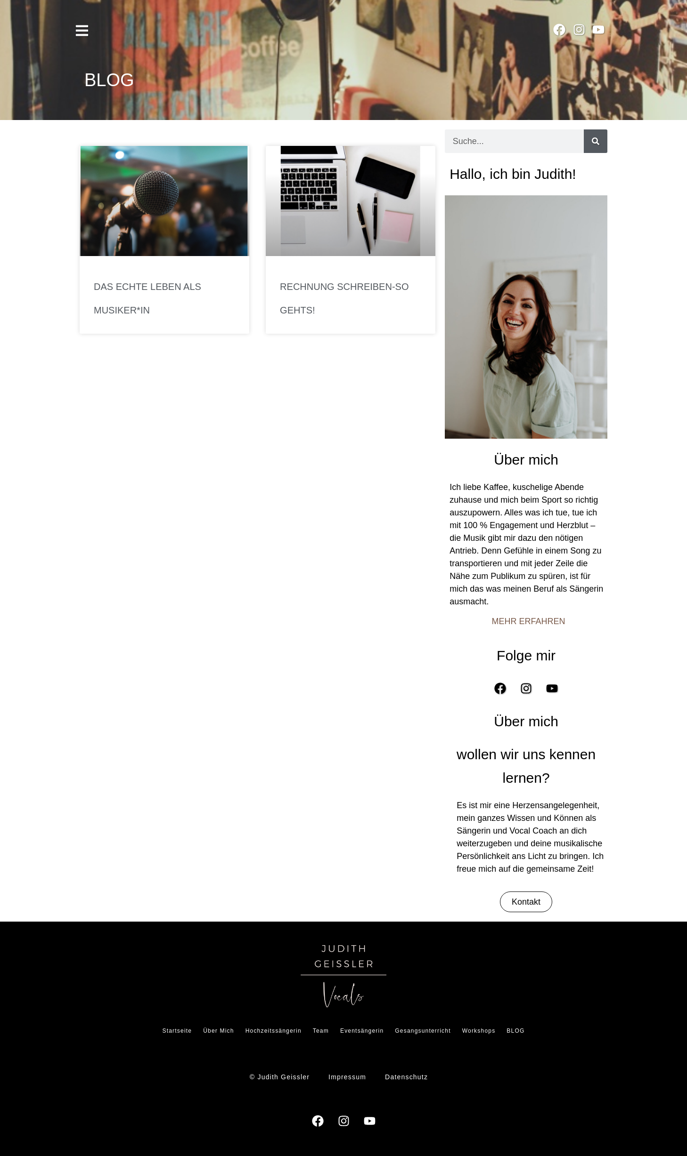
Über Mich (218, 1031)
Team (321, 1031)
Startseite (177, 1031)
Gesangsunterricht (422, 1031)
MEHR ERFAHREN (528, 621)
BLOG (515, 1031)
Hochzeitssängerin (273, 1031)
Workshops (479, 1031)
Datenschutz (406, 1077)
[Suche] (595, 141)
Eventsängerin (362, 1031)
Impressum (347, 1077)
